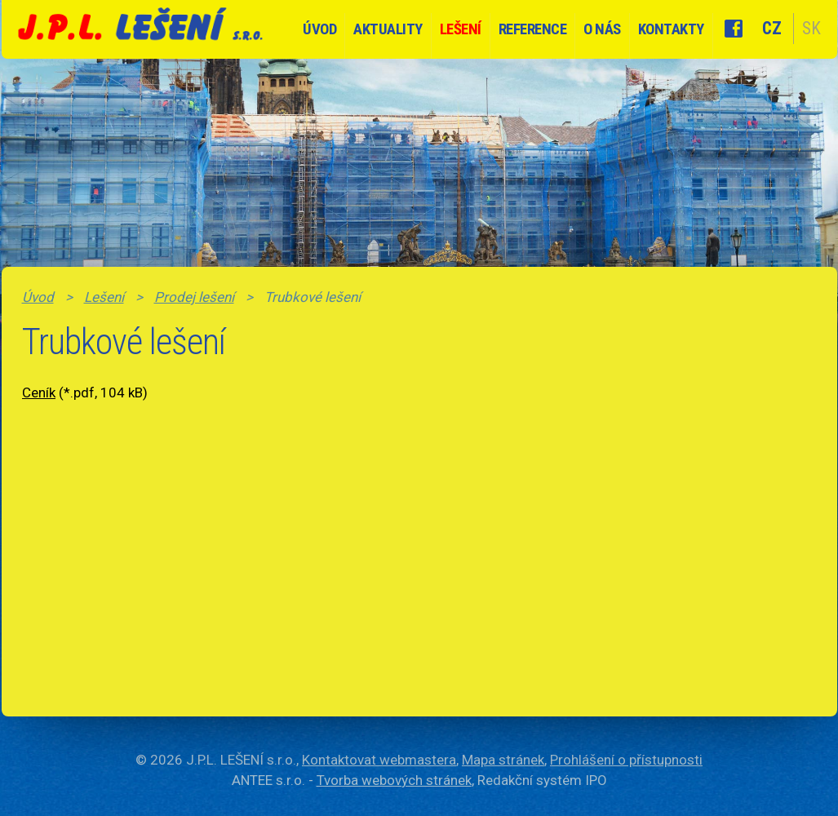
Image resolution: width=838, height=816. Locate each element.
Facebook (733, 28)
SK (811, 28)
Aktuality (388, 29)
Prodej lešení (194, 297)
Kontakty (671, 29)
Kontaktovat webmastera (379, 760)
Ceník (38, 392)
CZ (772, 28)
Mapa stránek (503, 760)
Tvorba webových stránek (394, 780)
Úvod (319, 29)
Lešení (460, 29)
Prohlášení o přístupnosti (626, 760)
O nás (602, 29)
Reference (533, 29)
